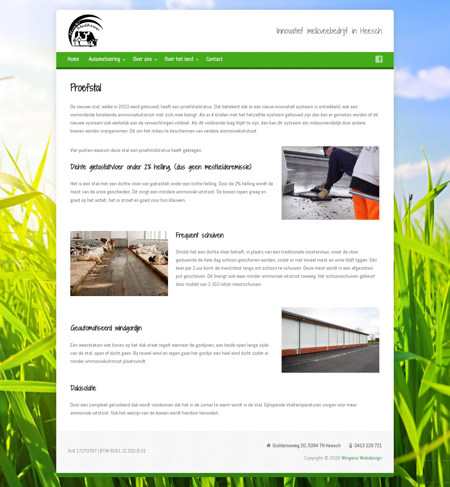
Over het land (179, 60)
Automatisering (104, 60)
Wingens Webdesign (361, 458)
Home (73, 60)
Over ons (142, 60)
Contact (214, 60)
